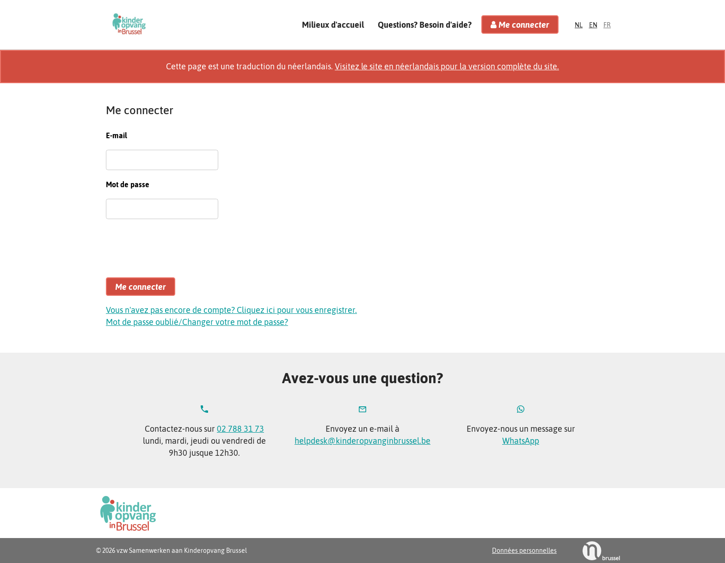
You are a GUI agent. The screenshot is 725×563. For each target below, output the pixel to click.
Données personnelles (524, 550)
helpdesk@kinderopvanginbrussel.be (362, 441)
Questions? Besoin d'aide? (425, 24)
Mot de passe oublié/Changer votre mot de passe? (197, 322)
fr (607, 25)
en (593, 25)
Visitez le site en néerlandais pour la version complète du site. (447, 66)
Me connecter (520, 25)
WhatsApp (520, 441)
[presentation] (176, 252)
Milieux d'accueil (333, 24)
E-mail (116, 135)
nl (579, 25)
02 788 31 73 (240, 429)
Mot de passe (127, 184)
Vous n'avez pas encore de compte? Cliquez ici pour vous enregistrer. (231, 310)
